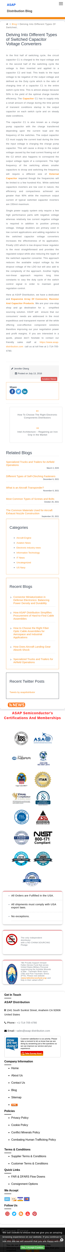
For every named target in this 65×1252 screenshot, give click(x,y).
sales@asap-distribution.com (33, 1030)
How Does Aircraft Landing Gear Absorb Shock (32, 648)
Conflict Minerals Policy (25, 1132)
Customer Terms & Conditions (29, 1163)
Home (15, 1068)
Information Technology (28, 552)
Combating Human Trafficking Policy (33, 1139)
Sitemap (16, 1097)
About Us (17, 1075)
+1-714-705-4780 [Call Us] (27, 1022)
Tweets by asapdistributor (22, 692)
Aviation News (23, 543)
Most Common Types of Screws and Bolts (30, 498)
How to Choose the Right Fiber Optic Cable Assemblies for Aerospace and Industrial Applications (31, 633)
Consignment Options (24, 1183)
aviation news (49, 379)
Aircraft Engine (23, 538)
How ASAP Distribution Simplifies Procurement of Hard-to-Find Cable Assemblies (33, 615)
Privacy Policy (20, 1117)
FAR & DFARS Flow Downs (28, 1176)
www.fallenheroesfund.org (33, 978)
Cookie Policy (19, 1125)
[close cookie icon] (61, 1239)
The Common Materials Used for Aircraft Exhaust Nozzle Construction (29, 512)
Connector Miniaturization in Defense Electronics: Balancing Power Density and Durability (31, 600)
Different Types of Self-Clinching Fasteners (30, 476)
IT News (20, 557)
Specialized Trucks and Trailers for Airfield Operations (30, 463)
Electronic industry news (28, 547)
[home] (7, 24)
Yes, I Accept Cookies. (32, 1247)
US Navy (20, 567)
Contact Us (18, 1082)
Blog (14, 24)
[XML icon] (14, 1104)
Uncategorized (23, 562)
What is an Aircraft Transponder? (25, 487)
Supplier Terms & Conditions (28, 1156)
